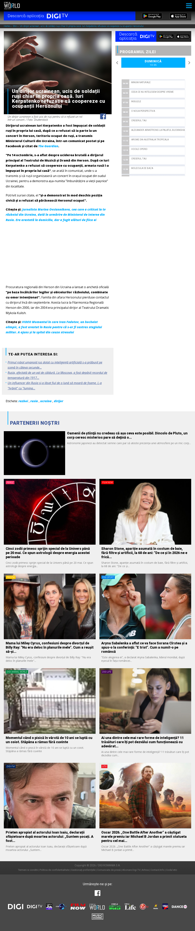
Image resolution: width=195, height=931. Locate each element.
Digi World (12, 6)
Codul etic (171, 869)
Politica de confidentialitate (54, 869)
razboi (23, 401)
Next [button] (189, 63)
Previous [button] (117, 63)
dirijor (58, 401)
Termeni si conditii (28, 869)
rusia (34, 401)
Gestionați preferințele (83, 869)
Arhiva (145, 869)
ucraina (46, 401)
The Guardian (48, 146)
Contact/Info (157, 869)
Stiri (15, 26)
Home (7, 26)
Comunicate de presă (109, 869)
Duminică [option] (153, 63)
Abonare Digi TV (131, 869)
